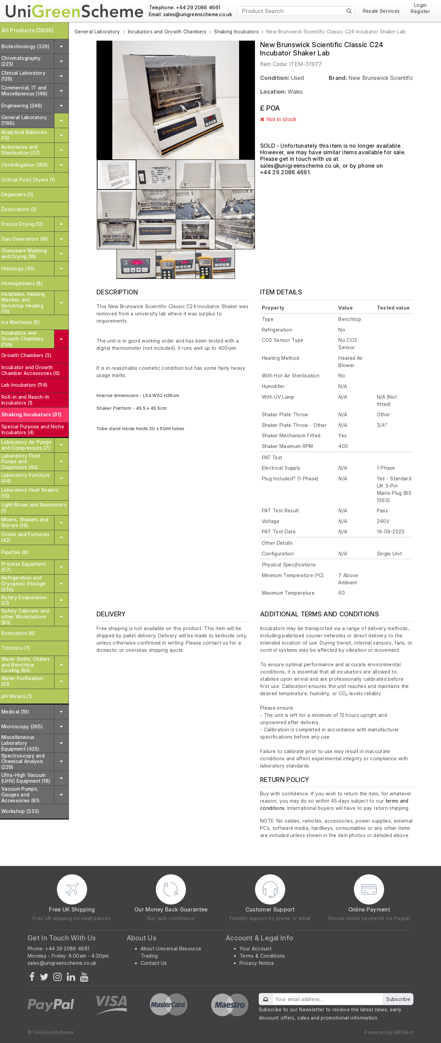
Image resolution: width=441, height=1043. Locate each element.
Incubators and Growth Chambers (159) (22, 338)
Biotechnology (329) (25, 46)
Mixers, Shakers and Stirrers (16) (24, 522)
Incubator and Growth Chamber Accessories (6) (30, 370)
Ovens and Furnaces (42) (25, 537)
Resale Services (381, 11)
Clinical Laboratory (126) (23, 76)
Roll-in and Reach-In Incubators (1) (25, 400)
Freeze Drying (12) (22, 224)
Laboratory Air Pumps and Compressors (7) (26, 445)
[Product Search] (296, 11)
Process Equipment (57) (23, 567)
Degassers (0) (17, 194)
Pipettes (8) (14, 552)
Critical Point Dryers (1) (28, 179)
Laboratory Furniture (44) (25, 478)
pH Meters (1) (16, 696)
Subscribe (398, 999)
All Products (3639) (27, 30)
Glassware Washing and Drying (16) (24, 253)
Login (420, 5)
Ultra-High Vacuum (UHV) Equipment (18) (25, 778)
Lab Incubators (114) (24, 385)
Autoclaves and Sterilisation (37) (20, 150)
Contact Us (154, 963)
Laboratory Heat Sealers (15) (30, 493)
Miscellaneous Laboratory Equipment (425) (20, 743)
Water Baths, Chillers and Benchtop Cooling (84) (25, 665)
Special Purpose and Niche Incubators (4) (32, 429)
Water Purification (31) (22, 681)
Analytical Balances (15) (24, 135)
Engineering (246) (21, 105)
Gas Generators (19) (24, 239)
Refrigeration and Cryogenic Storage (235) (23, 583)
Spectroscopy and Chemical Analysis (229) (22, 761)
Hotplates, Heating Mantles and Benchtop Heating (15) (23, 302)
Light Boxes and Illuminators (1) (33, 507)
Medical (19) (15, 712)
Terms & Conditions (262, 956)
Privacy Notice (256, 963)
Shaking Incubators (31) (31, 414)
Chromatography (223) (21, 61)
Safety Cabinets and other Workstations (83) (25, 616)
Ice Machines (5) (20, 322)
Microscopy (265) (22, 726)
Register (420, 11)
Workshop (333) (20, 811)
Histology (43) (17, 268)
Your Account (255, 948)
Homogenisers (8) (21, 283)
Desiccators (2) (19, 209)
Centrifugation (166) (24, 165)
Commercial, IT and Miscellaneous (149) (24, 90)
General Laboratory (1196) (24, 120)
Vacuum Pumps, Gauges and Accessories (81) (20, 794)
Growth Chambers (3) (26, 355)
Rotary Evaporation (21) (24, 600)
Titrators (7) (15, 648)
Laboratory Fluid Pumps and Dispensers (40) (20, 461)
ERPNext (403, 1032)
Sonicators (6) (17, 633)
